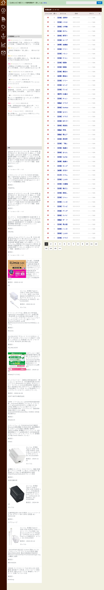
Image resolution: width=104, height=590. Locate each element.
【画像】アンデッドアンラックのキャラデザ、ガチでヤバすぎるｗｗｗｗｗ (62, 211)
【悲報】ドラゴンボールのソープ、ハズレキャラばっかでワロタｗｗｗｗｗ (62, 238)
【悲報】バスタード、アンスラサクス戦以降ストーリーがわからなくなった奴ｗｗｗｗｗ (62, 22)
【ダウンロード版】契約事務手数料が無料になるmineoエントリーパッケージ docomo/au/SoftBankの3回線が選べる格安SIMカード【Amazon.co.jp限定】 (33, 359)
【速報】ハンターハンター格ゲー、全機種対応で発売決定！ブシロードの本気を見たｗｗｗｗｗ (62, 229)
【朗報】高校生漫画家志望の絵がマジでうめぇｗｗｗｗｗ (62, 126)
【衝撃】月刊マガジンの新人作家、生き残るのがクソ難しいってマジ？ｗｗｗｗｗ (62, 171)
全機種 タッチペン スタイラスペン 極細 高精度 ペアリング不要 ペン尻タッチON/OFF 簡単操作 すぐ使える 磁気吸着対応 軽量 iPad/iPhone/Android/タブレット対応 (24, 471)
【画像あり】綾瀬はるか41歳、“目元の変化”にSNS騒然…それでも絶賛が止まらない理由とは (24, 67)
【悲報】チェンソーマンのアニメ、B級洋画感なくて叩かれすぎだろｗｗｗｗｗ (62, 99)
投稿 (3, 37)
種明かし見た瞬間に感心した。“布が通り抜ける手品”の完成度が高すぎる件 (24, 59)
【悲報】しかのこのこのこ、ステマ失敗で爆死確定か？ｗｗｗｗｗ (62, 180)
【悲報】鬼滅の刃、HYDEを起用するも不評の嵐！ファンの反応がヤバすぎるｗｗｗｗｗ (62, 148)
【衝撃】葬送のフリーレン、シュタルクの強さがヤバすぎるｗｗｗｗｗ (62, 76)
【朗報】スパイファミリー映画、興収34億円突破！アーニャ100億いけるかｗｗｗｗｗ (62, 216)
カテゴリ (3, 28)
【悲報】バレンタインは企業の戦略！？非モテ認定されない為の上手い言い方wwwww (62, 54)
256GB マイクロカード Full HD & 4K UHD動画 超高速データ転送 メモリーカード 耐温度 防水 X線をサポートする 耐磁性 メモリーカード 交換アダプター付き (24, 570)
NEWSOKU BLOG (19, 71)
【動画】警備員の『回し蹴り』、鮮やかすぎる (24, 51)
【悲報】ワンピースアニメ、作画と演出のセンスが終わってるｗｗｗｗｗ (62, 207)
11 (91, 244)
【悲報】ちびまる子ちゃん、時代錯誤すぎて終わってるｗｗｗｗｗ (62, 157)
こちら (44, 3)
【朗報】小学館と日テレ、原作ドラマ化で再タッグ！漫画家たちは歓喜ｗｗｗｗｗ (62, 27)
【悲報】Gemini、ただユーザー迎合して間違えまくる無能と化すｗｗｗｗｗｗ (24, 75)
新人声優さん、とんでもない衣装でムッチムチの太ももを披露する (24, 114)
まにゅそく (16, 48)
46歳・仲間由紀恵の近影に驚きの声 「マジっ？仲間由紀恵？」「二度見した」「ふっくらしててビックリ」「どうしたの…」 (24, 107)
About (3, 11)
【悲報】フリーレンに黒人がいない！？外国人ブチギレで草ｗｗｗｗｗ (62, 81)
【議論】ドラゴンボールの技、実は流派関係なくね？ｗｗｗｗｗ (62, 103)
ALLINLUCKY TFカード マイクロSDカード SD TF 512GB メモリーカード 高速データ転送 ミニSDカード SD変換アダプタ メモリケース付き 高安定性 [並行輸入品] (24, 338)
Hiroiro (15, 56)
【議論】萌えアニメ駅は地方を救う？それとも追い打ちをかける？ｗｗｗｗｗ (62, 135)
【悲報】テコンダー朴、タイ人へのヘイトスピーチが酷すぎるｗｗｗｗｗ (62, 58)
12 (96, 244)
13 (46, 248)
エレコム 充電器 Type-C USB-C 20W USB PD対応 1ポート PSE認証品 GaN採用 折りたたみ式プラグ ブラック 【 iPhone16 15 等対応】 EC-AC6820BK (33, 492)
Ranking (3, 45)
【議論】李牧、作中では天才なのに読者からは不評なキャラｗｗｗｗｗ (62, 130)
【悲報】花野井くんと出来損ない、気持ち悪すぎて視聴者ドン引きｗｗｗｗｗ (62, 18)
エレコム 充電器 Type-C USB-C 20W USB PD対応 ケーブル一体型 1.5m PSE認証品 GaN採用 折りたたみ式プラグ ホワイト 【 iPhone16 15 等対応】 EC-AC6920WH (30, 296)
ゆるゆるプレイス (18, 40)
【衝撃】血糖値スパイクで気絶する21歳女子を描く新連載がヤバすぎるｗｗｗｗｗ (62, 45)
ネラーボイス (17, 79)
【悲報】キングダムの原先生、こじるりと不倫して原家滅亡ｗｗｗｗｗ (62, 166)
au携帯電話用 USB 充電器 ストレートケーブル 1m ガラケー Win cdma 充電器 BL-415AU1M (24, 514)
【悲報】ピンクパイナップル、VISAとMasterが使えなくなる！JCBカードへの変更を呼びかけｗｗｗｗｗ (62, 85)
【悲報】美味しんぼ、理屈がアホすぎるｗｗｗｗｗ (62, 193)
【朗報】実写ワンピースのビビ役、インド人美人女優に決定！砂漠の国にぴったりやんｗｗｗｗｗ (62, 36)
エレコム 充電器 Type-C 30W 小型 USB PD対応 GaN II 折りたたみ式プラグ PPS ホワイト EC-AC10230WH (33, 451)
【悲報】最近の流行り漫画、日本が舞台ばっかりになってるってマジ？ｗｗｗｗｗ (62, 72)
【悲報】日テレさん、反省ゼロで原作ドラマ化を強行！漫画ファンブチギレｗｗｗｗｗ (62, 31)
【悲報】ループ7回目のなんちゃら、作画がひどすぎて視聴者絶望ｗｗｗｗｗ (62, 40)
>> (60, 248)
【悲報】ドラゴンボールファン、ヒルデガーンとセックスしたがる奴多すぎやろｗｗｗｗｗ (62, 117)
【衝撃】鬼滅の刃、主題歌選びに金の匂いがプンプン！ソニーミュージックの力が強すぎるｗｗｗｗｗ (62, 162)
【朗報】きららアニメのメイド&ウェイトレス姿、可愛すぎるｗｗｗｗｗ (62, 153)
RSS (3, 20)
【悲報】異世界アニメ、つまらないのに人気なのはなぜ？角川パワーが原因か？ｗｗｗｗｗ (62, 139)
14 (51, 248)
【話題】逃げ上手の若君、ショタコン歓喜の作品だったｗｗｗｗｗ (62, 189)
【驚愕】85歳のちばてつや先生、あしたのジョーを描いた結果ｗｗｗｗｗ (62, 94)
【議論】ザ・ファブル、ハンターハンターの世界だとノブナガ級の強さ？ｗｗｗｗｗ (62, 220)
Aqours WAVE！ (19, 111)
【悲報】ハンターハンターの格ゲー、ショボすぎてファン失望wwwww (62, 202)
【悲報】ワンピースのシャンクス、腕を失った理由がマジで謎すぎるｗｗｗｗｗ (62, 90)
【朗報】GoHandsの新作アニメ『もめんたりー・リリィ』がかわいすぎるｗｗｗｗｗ (62, 108)
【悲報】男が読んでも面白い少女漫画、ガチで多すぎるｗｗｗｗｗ (62, 225)
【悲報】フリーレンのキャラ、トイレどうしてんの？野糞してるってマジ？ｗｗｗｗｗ (62, 49)
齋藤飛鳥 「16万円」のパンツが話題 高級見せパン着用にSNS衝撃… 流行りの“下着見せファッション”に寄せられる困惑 (24, 91)
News (3, 2)
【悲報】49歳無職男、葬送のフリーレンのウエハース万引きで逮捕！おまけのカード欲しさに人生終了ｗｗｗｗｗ (62, 184)
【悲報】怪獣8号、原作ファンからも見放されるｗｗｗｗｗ (62, 67)
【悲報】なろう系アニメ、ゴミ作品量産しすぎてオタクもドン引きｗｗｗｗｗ (62, 112)
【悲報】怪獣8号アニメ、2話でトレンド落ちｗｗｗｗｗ (62, 63)
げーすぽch (16, 87)
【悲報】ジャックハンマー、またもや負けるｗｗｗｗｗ (62, 198)
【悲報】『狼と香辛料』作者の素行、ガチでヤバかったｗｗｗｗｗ (62, 144)
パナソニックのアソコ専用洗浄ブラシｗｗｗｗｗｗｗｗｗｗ (24, 82)
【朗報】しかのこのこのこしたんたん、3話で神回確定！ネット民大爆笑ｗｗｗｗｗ (62, 234)
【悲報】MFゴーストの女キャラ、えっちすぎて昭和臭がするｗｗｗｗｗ (62, 121)
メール (3, 53)
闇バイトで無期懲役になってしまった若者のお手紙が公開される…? (24, 98)
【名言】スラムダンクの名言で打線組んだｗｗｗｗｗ (62, 175)
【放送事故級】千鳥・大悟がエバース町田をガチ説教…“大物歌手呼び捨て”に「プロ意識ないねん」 (24, 44)
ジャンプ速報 (91, 17)
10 (87, 244)
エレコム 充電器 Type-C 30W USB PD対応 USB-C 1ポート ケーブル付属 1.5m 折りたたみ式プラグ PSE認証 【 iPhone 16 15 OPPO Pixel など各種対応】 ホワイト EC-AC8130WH (30, 533)
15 (55, 248)
